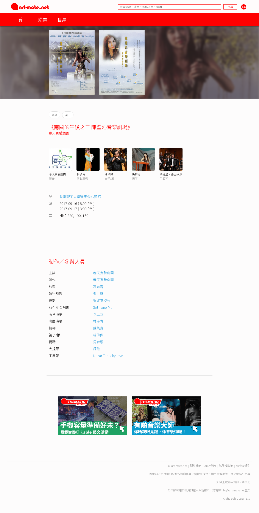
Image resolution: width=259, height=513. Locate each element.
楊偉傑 (109, 174)
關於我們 (195, 466)
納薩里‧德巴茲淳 (171, 174)
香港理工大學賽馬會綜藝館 (80, 196)
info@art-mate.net (233, 490)
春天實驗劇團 (59, 133)
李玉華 (98, 314)
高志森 (98, 286)
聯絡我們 (210, 466)
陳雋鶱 (98, 328)
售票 (62, 19)
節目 (23, 19)
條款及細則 (243, 466)
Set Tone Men (103, 307)
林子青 (81, 174)
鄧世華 (98, 293)
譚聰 (96, 348)
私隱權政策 (226, 466)
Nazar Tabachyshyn (108, 355)
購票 (42, 19)
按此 (247, 482)
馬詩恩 (136, 174)
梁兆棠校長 (101, 300)
